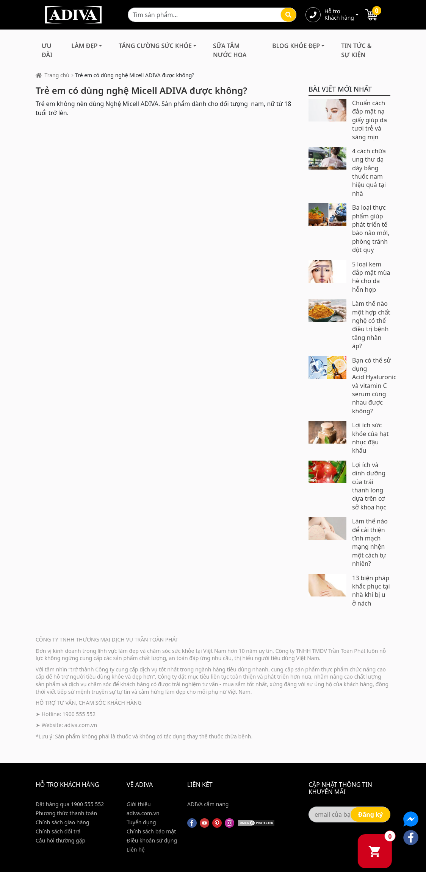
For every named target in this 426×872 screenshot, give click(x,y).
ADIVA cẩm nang (208, 804)
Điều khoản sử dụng (152, 840)
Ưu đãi (47, 50)
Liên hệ (136, 849)
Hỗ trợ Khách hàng (339, 14)
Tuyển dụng (141, 822)
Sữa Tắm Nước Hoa (229, 50)
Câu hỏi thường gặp (60, 840)
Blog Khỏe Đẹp (296, 46)
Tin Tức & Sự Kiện (356, 50)
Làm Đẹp (84, 46)
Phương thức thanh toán (66, 813)
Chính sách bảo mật (151, 831)
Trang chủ (57, 75)
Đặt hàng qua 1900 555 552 (70, 804)
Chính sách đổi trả (58, 831)
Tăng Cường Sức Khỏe (155, 46)
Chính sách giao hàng (62, 822)
